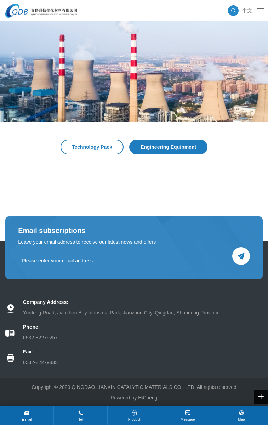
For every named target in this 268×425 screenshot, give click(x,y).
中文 (247, 10)
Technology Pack (92, 147)
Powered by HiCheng (133, 398)
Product (134, 419)
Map (241, 419)
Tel (80, 419)
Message (188, 419)
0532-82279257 (40, 337)
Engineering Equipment (168, 147)
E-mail (27, 419)
